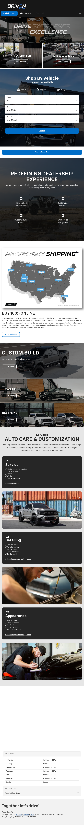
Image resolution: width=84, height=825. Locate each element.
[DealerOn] (8, 812)
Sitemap (26, 814)
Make (9, 107)
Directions (25, 13)
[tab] (21, 89)
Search (42, 131)
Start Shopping (11, 334)
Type (9, 97)
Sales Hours (42, 754)
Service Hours (42, 788)
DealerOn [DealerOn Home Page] (19, 814)
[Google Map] (42, 717)
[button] (9, 13)
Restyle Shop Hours (42, 793)
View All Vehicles (42, 152)
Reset (42, 136)
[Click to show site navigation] (80, 13)
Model (9, 117)
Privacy (32, 814)
